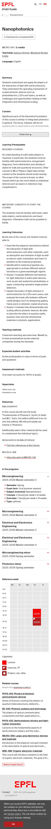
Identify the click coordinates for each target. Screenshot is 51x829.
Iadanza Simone (22, 52)
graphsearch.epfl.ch (22, 687)
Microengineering (24, 478)
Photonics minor (24, 566)
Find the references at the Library (23, 445)
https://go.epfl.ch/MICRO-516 (21, 457)
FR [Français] (40, 4)
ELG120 (37, 613)
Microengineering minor (24, 554)
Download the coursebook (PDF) (19, 37)
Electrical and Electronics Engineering (24, 526)
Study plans (9, 9)
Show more (25, 134)
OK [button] (13, 824)
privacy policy (14, 814)
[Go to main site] (3, 15)
